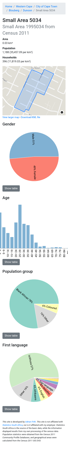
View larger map (10, 117)
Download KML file (30, 117)
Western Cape (24, 6)
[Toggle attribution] (62, 112)
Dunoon (27, 10)
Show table (11, 188)
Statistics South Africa (12, 425)
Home (8, 6)
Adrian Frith (30, 422)
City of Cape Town (46, 6)
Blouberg (14, 10)
